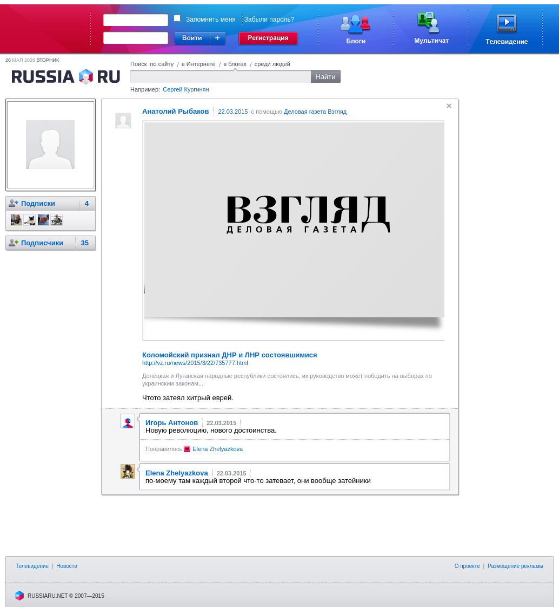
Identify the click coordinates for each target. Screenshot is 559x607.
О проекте (467, 566)
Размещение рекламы (515, 566)
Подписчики (42, 243)
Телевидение (32, 566)
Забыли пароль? (269, 19)
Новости (66, 566)
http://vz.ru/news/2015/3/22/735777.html (195, 363)
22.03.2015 (233, 111)
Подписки (38, 203)
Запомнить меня (211, 19)
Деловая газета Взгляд (315, 111)
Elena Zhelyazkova (217, 449)
